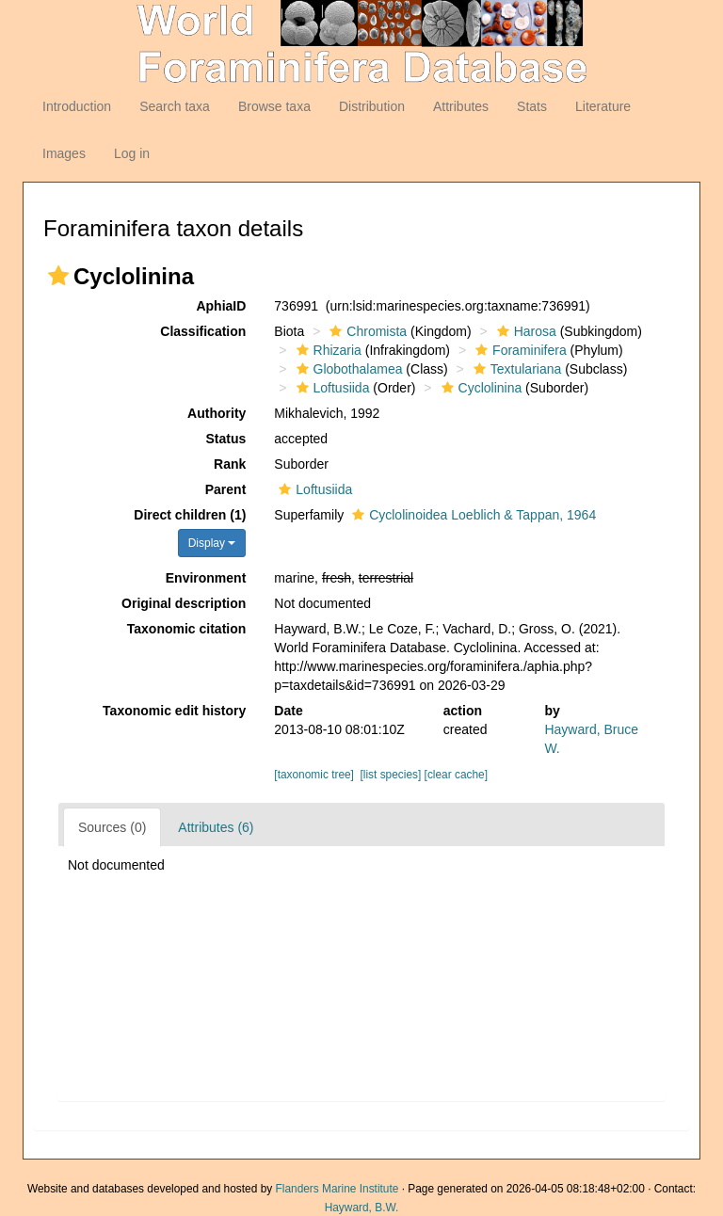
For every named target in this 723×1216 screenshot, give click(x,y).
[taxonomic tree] (314, 774)
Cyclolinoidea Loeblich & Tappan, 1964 (471, 514)
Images (64, 153)
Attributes (461, 106)
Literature (603, 106)
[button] (58, 275)
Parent (226, 489)
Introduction (76, 106)
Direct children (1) (190, 514)
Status (226, 438)
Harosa (524, 331)
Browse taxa (274, 106)
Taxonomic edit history (174, 710)
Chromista (366, 331)
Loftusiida (331, 387)
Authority (216, 413)
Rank (230, 464)
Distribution (372, 106)
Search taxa (174, 106)
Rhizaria (327, 350)
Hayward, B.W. (362, 1207)
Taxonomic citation (187, 628)
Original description (183, 603)
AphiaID (221, 305)
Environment (206, 577)
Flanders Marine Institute (337, 1188)
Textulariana (515, 368)
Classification (203, 331)
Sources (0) (112, 827)
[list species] (391, 774)
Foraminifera (519, 350)
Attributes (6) (215, 827)
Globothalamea (347, 368)
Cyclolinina (479, 387)
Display (212, 543)
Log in (132, 153)
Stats (532, 106)
